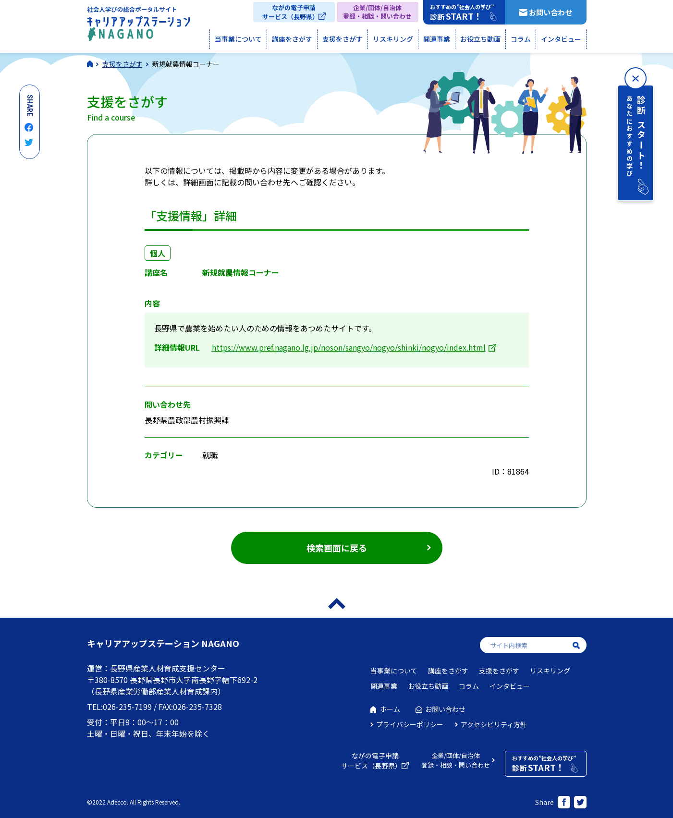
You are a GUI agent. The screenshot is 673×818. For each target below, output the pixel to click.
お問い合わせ (550, 12)
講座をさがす (292, 39)
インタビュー (561, 39)
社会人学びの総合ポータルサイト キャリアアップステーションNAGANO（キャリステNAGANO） (138, 26)
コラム (521, 39)
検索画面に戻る (336, 547)
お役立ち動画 (480, 39)
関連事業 (436, 39)
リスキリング (393, 39)
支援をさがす (342, 39)
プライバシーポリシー (409, 724)
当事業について (238, 39)
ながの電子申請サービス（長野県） (290, 12)
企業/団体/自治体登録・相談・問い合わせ (377, 12)
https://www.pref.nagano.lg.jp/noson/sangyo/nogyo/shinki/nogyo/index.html (349, 347)
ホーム (390, 709)
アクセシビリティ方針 (494, 724)
